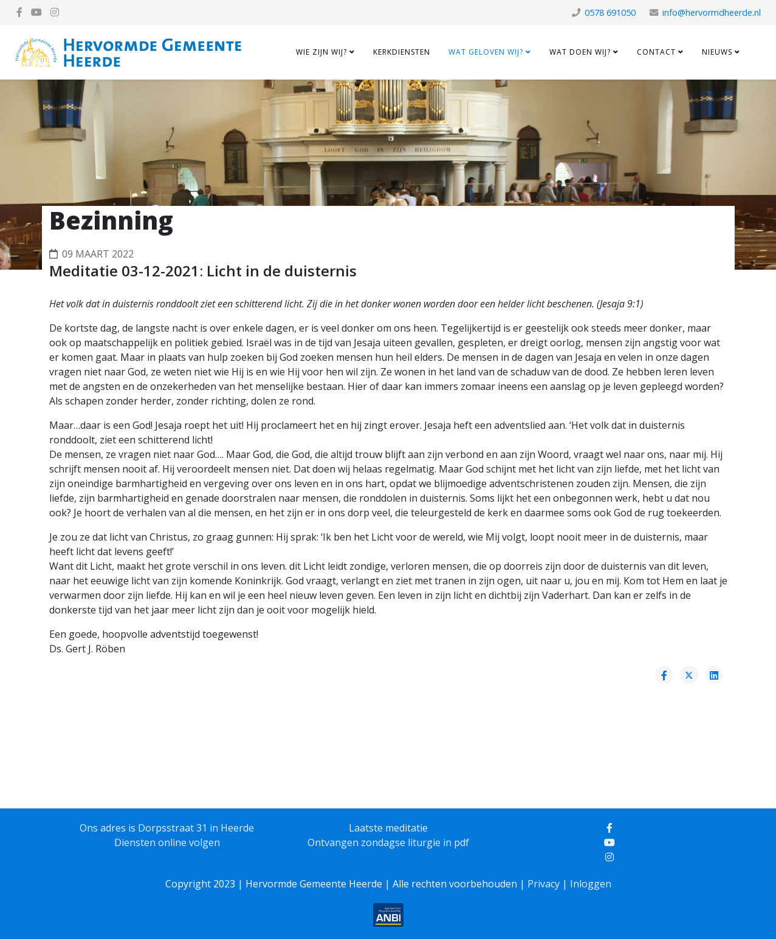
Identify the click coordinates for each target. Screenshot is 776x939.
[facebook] (19, 12)
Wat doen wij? (580, 52)
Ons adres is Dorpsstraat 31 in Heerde (167, 828)
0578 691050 (610, 12)
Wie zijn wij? (321, 52)
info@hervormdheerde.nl (711, 12)
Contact (656, 52)
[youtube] (36, 12)
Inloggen (590, 883)
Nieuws (717, 52)
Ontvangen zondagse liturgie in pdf (388, 842)
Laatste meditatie (388, 828)
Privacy (543, 883)
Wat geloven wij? (485, 52)
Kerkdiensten (401, 52)
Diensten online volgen (167, 842)
